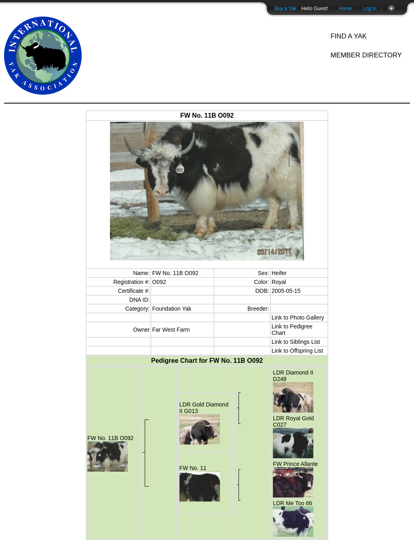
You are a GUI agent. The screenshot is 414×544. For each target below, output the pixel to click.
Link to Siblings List (296, 342)
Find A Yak (348, 36)
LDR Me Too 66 (292, 503)
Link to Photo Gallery (298, 317)
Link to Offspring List (297, 350)
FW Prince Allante (295, 464)
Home (345, 8)
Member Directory (366, 55)
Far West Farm (171, 329)
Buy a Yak (286, 8)
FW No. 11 (193, 468)
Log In (369, 8)
